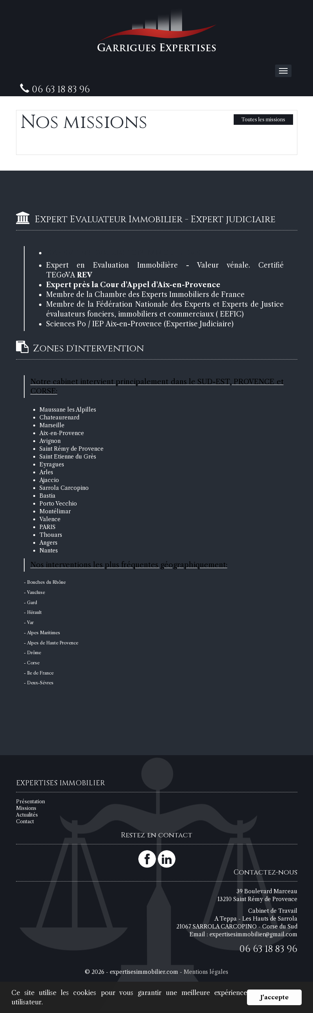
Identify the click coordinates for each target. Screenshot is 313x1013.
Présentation (30, 801)
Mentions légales (206, 971)
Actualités (27, 815)
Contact (25, 821)
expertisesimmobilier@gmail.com (253, 934)
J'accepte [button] (274, 997)
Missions (26, 808)
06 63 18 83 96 (268, 949)
